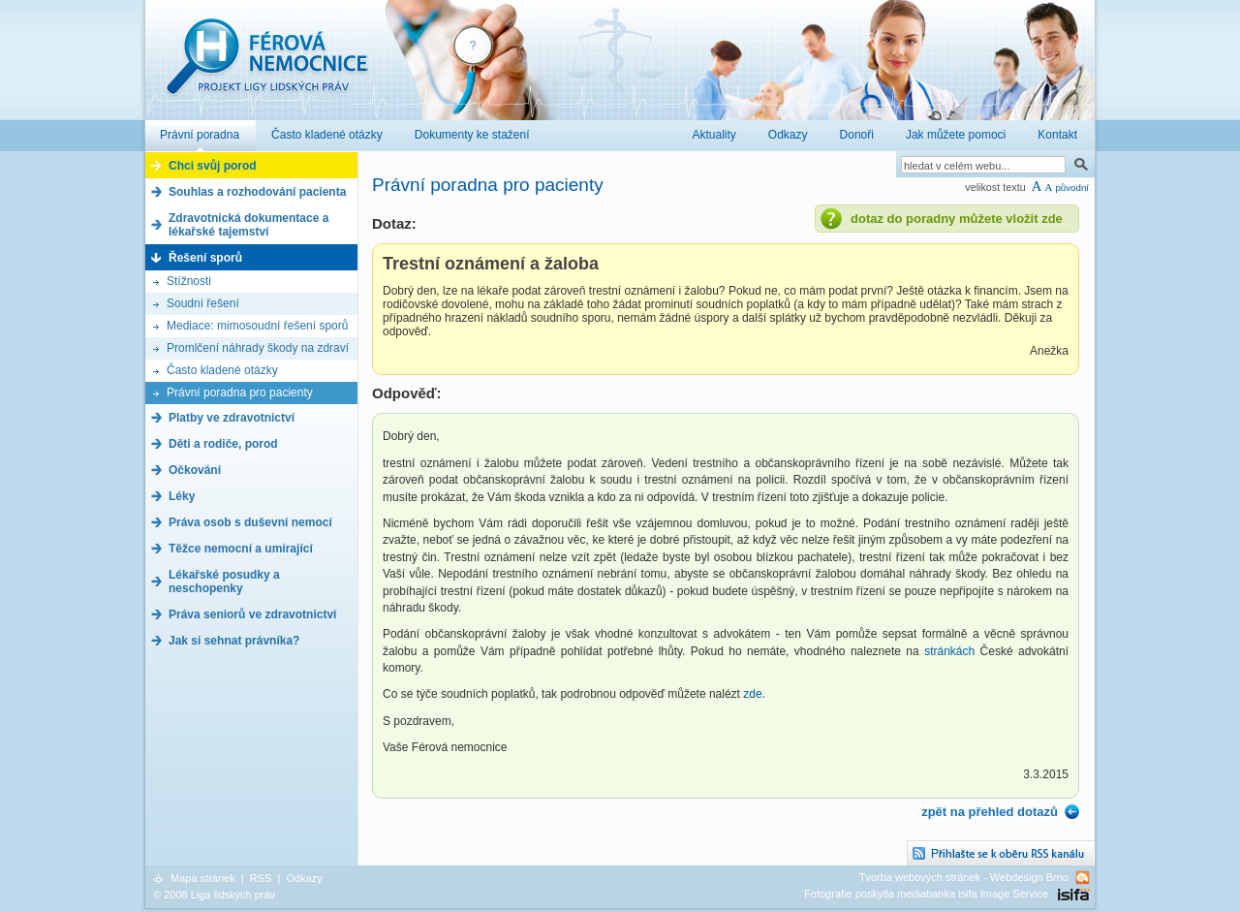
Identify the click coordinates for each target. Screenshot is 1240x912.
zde (752, 694)
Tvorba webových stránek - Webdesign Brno (964, 877)
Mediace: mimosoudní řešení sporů (257, 325)
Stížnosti (189, 281)
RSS (261, 878)
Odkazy (304, 878)
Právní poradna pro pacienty (240, 392)
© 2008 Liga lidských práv (214, 894)
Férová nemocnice (266, 66)
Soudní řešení (203, 303)
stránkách (949, 651)
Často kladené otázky (222, 370)
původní (1072, 187)
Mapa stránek (202, 878)
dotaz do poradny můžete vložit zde (957, 218)
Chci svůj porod (213, 166)
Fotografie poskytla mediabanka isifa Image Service (926, 893)
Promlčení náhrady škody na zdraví (258, 348)
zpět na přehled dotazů (989, 811)
